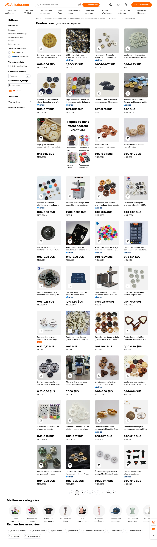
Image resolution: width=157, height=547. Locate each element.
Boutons (112, 18)
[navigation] (20, 256)
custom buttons (37, 531)
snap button (72, 531)
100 (108, 493)
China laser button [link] (127, 18)
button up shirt (134, 531)
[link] (153, 522)
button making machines (93, 531)
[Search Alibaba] (56, 4)
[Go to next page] (113, 492)
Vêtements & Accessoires (55, 18)
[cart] (119, 5)
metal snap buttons (17, 531)
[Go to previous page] (71, 492)
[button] (79, 4)
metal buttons (115, 531)
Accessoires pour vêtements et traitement (87, 18)
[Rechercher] (91, 5)
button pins (14, 536)
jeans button (56, 531)
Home (38, 18)
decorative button (32, 536)
